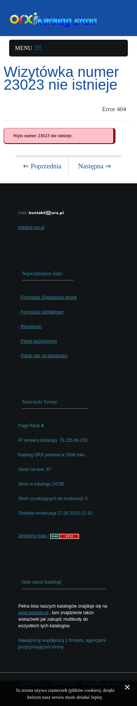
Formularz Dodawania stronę (49, 297)
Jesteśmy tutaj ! (33, 535)
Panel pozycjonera (39, 341)
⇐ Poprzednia (42, 166)
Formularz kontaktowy (42, 312)
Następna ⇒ (94, 166)
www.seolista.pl (33, 612)
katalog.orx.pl (31, 227)
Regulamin (31, 326)
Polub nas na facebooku (44, 355)
